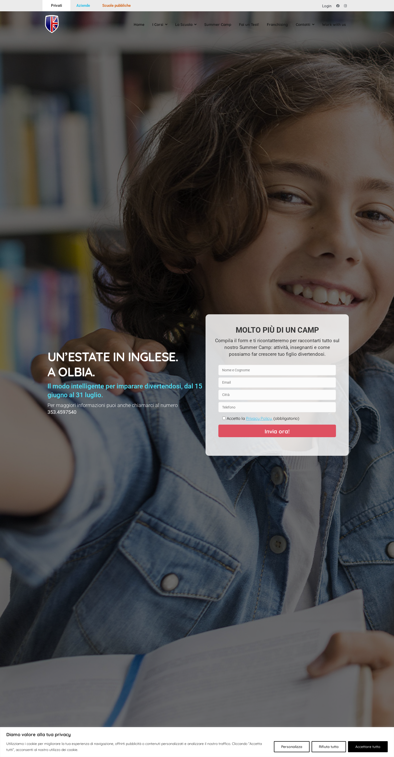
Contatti (301, 24)
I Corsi (156, 24)
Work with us (332, 24)
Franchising (275, 24)
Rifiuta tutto (329, 746)
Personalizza (291, 746)
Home (137, 24)
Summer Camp (216, 24)
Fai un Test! (247, 24)
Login (326, 6)
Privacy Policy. (259, 418)
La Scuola (182, 24)
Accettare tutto (367, 746)
